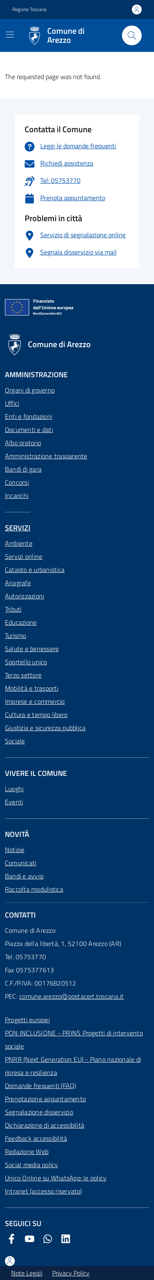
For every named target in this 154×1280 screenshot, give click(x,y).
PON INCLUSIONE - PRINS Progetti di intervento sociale (74, 1039)
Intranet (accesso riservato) (43, 1191)
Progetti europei (27, 1020)
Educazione (21, 622)
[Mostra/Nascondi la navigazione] (10, 35)
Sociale (15, 741)
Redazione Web (26, 1151)
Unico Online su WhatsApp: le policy (55, 1178)
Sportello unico (26, 662)
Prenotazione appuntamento (45, 1099)
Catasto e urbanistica (34, 570)
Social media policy (31, 1165)
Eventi (14, 802)
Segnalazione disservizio (39, 1112)
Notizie (15, 850)
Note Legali (26, 1273)
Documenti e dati (29, 429)
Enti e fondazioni (28, 416)
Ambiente (18, 543)
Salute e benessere (32, 649)
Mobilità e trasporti (31, 688)
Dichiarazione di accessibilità (44, 1125)
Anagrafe (18, 583)
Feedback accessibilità (36, 1138)
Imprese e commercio (35, 701)
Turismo (15, 635)
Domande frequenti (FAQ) (40, 1086)
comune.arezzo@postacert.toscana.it (71, 996)
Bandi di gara (23, 469)
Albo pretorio (23, 443)
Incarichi (16, 495)
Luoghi (14, 789)
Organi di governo (30, 390)
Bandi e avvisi (24, 876)
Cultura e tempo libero (36, 714)
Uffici (12, 403)
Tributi (13, 609)
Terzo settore (23, 675)
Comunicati (20, 863)
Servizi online (23, 556)
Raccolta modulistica (34, 889)
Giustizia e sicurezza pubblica (45, 728)
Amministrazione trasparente (46, 456)
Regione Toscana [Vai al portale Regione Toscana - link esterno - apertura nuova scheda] (29, 9)
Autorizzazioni (24, 596)
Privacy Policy (71, 1273)
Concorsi (17, 482)
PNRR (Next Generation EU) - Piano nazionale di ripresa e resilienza (73, 1065)
